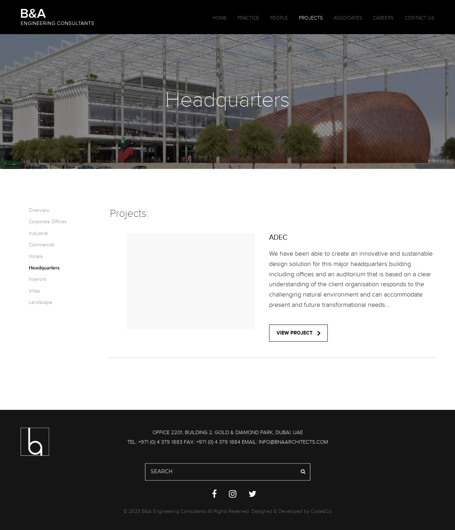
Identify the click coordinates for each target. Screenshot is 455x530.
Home (220, 18)
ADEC (278, 239)
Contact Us (419, 18)
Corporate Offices (47, 222)
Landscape (40, 302)
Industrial (38, 233)
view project (298, 333)
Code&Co (321, 511)
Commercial (41, 245)
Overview (39, 210)
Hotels (36, 256)
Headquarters (44, 268)
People (279, 18)
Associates (348, 18)
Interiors (37, 279)
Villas (34, 291)
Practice (248, 18)
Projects (311, 18)
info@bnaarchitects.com (293, 443)
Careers (383, 18)
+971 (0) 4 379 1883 (160, 443)
